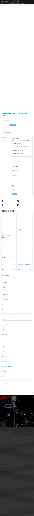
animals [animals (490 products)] (3, 400)
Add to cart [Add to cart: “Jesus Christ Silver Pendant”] (20, 269)
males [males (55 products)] (7, 404)
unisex (9, 132)
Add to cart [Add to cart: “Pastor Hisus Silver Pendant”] (4, 269)
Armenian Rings (5, 334)
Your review (14, 175)
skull (3, 348)
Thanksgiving (5, 294)
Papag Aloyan (5, 383)
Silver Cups (5, 282)
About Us (25, 418)
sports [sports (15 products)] (7, 408)
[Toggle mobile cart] (29, 2)
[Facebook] (9, 415)
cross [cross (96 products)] (7, 400)
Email (13, 189)
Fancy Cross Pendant (22, 229)
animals (6, 132)
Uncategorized (4, 356)
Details (15, 269)
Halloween (5, 292)
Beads (3, 307)
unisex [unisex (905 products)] (10, 408)
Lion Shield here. (20, 150)
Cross (4, 321)
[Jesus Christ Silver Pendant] (25, 253)
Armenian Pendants (5, 331)
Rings (3, 336)
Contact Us (23, 428)
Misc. (11, 131)
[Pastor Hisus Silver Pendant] (9, 248)
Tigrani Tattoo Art (5, 379)
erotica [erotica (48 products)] (10, 400)
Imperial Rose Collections (6, 366)
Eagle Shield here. (20, 153)
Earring (3, 351)
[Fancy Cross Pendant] (25, 220)
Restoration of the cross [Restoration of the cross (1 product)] (7, 406)
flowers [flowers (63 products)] (8, 402)
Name (13, 185)
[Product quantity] (5, 125)
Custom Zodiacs (6, 316)
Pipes (3, 304)
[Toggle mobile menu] (32, 2)
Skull (4, 329)
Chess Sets (5, 279)
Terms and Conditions (25, 424)
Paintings (4, 381)
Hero (3, 343)
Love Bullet (5, 324)
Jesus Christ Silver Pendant (24, 264)
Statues (4, 297)
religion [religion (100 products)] (10, 404)
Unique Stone (5, 299)
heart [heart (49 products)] (11, 402)
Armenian (4, 376)
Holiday (4, 287)
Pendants (14, 131)
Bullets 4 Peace (5, 361)
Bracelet (3, 309)
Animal (8, 131)
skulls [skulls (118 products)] (13, 406)
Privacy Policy (25, 421)
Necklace (3, 312)
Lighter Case (4, 371)
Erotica (3, 302)
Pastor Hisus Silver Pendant (8, 256)
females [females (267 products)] (4, 402)
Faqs (25, 420)
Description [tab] (3, 137)
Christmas (5, 289)
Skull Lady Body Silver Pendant (8, 235)
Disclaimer (25, 423)
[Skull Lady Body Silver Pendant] (9, 223)
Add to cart (12, 124)
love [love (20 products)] (14, 402)
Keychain (3, 369)
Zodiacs (17, 131)
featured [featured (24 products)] (14, 400)
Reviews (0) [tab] (3, 140)
